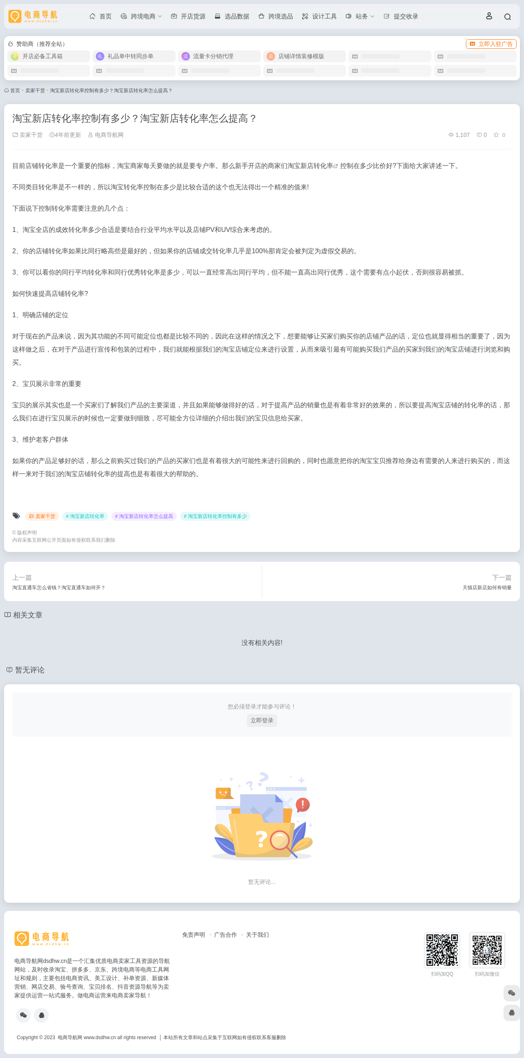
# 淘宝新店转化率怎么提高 (144, 516)
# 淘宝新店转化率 (85, 516)
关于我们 (257, 934)
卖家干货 (35, 90)
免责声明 (193, 934)
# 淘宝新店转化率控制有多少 (215, 516)
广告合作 (225, 934)
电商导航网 (106, 135)
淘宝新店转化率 (310, 165)
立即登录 (262, 720)
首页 (15, 90)
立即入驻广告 (491, 44)
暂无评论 (30, 670)
